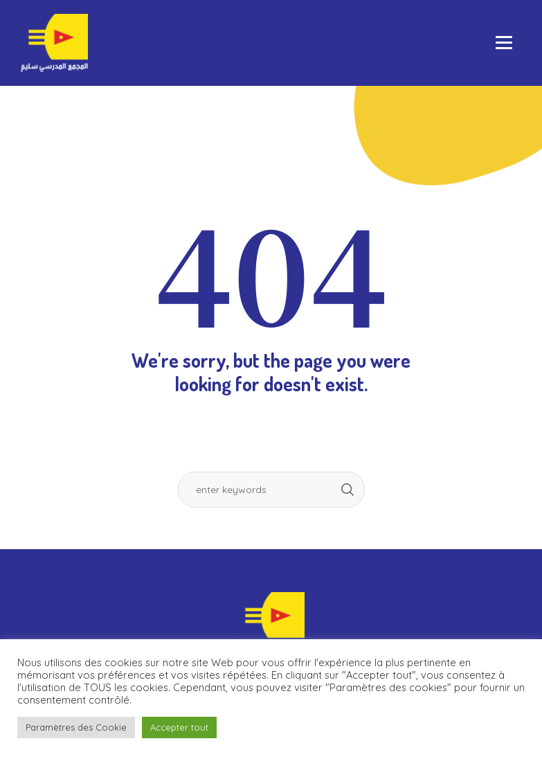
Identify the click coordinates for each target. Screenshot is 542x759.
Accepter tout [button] (179, 727)
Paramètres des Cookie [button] (76, 727)
